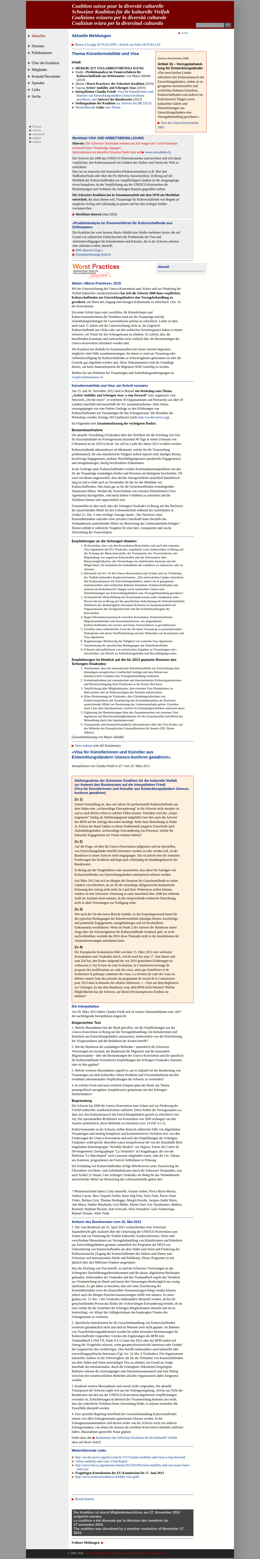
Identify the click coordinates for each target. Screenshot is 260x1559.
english (36, 138)
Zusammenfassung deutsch (93, 254)
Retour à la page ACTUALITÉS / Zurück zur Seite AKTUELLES (117, 44)
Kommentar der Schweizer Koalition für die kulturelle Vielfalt (136, 1437)
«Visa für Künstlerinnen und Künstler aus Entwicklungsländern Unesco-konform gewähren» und (114, 95)
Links (36, 89)
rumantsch (38, 134)
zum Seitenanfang (154, 1553)
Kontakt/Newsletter (46, 76)
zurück (137, 1553)
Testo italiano (84, 745)
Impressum (123, 1553)
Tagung (105, 87)
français (37, 126)
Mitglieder (40, 69)
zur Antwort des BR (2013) (113, 103)
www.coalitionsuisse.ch (100, 1553)
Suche (37, 96)
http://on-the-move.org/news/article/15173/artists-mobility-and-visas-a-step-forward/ (130, 1457)
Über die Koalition (46, 63)
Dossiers (38, 46)
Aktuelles (39, 36)
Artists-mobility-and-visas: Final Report (101, 1461)
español (36, 141)
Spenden (38, 83)
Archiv (184, 33)
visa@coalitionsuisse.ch (87, 377)
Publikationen (42, 53)
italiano (36, 130)
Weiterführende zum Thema (97, 107)
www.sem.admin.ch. (158, 152)
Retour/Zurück (84, 1499)
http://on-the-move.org (153, 417)
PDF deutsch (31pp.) (89, 250)
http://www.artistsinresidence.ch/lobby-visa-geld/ (107, 1477)
